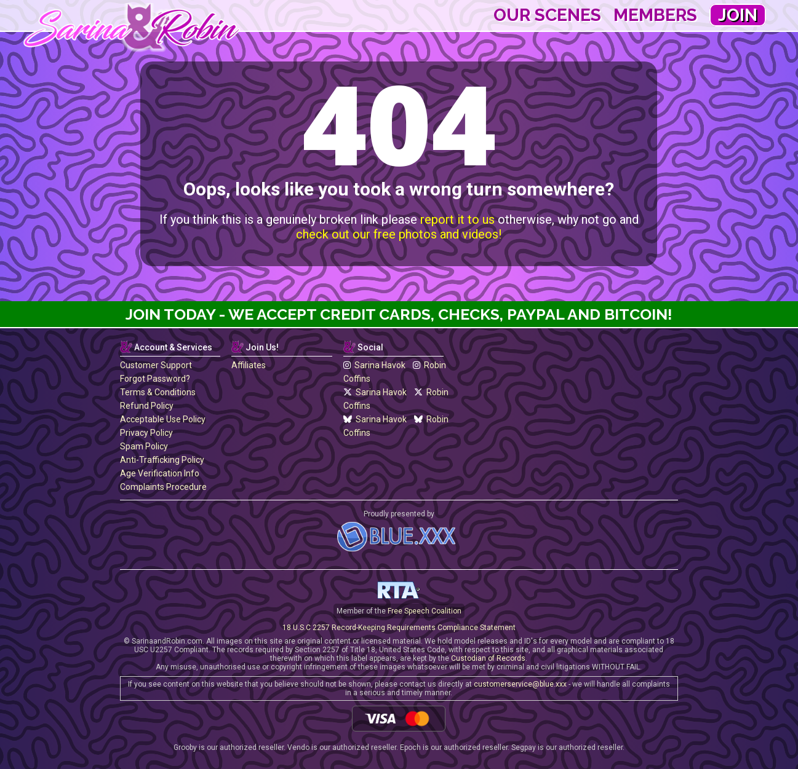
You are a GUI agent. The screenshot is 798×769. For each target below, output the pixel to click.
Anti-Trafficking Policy (162, 460)
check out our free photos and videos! (398, 234)
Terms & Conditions (158, 392)
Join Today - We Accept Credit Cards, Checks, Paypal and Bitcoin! (399, 314)
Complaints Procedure (163, 487)
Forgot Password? (155, 379)
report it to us (457, 219)
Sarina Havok (374, 365)
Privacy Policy (146, 433)
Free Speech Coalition (424, 611)
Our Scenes (547, 15)
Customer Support (156, 365)
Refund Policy (147, 406)
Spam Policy (144, 446)
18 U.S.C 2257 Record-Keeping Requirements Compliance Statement (399, 627)
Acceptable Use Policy (162, 419)
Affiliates (248, 365)
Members (655, 15)
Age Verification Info (159, 473)
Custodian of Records (488, 658)
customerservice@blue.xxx (520, 684)
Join (737, 15)
